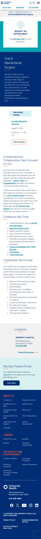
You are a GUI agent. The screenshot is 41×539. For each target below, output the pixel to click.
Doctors (7, 8)
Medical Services (22, 12)
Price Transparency (29, 416)
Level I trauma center (16, 196)
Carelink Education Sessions (19, 122)
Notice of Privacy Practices (10, 527)
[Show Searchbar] (34, 2)
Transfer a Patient (10, 459)
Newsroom (26, 410)
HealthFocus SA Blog (9, 405)
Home (11, 12)
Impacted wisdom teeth (19, 228)
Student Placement (29, 464)
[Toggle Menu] (38, 2)
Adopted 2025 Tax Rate (10, 417)
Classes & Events (28, 400)
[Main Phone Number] (31, 2)
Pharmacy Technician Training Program (10, 472)
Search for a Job (9, 439)
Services (20, 8)
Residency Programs (7, 465)
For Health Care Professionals (12, 453)
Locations (33, 8)
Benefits (25, 439)
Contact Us (7, 400)
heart (22, 181)
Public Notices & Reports (9, 423)
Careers (8, 435)
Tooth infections (16, 255)
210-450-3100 (18, 39)
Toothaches (14, 252)
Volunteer (7, 428)
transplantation (9, 183)
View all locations (26, 352)
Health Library (27, 404)
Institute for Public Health (10, 411)
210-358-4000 (21, 346)
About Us (8, 396)
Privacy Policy (9, 520)
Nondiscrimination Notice (30, 521)
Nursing (6, 443)
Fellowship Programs (26, 460)
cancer (16, 181)
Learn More (11, 383)
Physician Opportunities (27, 444)
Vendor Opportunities (27, 423)
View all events (19, 142)
